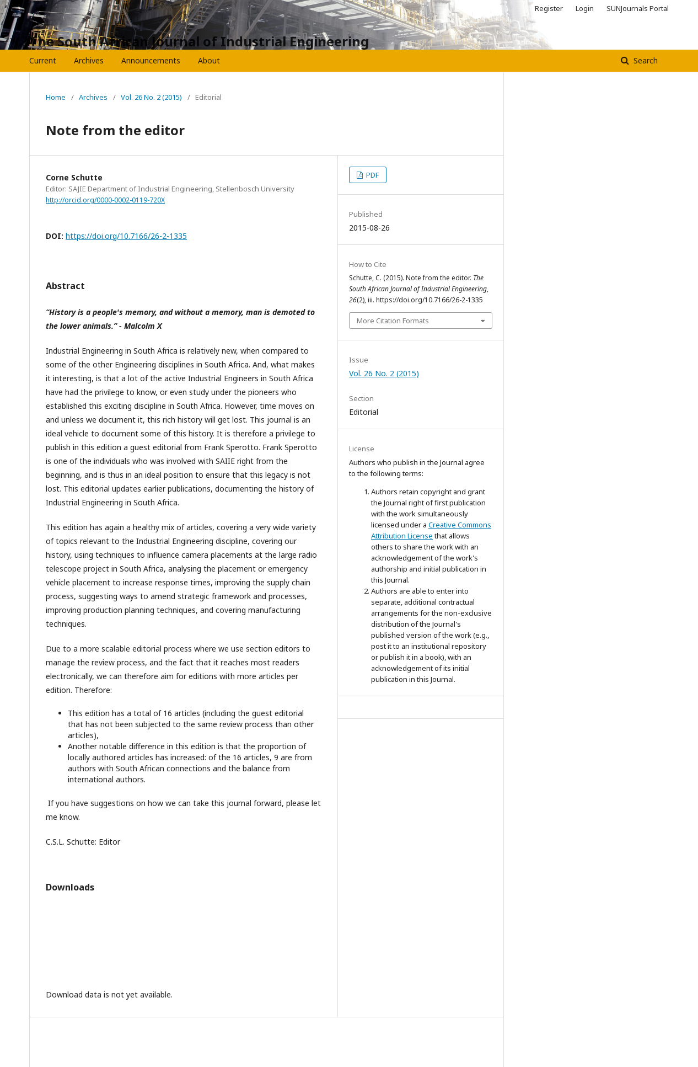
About (209, 60)
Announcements (150, 60)
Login (585, 8)
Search (644, 60)
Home (56, 97)
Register (549, 8)
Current (42, 60)
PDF (371, 175)
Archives (89, 60)
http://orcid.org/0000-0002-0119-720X (105, 200)
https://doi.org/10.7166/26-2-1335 (126, 236)
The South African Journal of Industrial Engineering (199, 41)
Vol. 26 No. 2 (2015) (151, 97)
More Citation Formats (393, 321)
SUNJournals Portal (637, 8)
